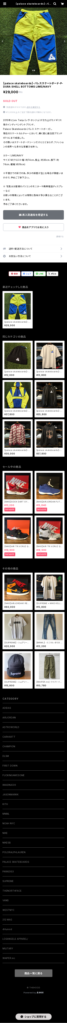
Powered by (34, 992)
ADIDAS (7, 708)
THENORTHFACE (12, 890)
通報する (60, 236)
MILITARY (8, 948)
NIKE (5, 833)
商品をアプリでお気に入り (33, 227)
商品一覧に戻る (33, 973)
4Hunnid (7, 929)
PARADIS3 (8, 871)
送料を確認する (33, 107)
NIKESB (7, 842)
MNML (6, 813)
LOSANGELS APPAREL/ (15, 939)
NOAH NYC (9, 823)
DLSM (6, 756)
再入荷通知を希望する (33, 214)
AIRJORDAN (9, 717)
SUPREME (8, 881)
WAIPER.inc (9, 958)
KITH (5, 804)
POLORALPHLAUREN (14, 852)
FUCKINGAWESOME (14, 775)
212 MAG (7, 919)
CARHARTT (9, 736)
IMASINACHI (9, 785)
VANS (6, 900)
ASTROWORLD (11, 727)
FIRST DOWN (10, 765)
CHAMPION (9, 746)
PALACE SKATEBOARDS (16, 862)
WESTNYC (8, 910)
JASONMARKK (11, 794)
